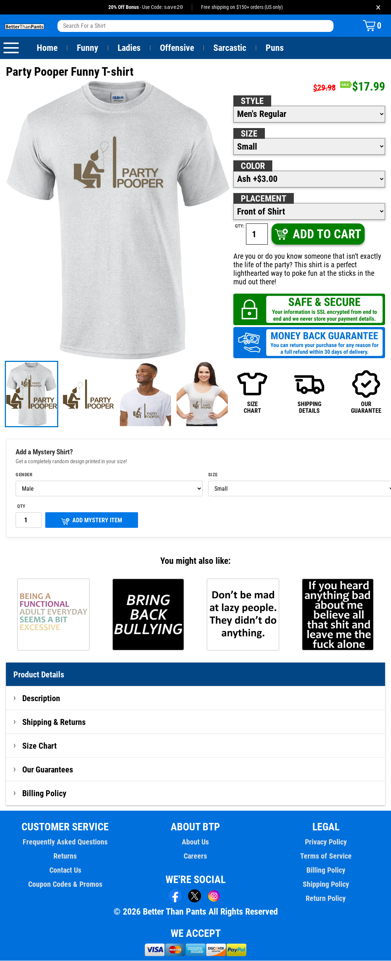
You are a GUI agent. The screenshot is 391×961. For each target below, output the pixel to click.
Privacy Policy (326, 842)
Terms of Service (325, 856)
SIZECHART (252, 392)
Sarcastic (230, 48)
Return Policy (326, 898)
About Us (195, 842)
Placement (263, 199)
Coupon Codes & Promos (65, 884)
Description (41, 698)
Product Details (39, 675)
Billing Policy (44, 793)
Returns (65, 856)
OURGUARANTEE (366, 392)
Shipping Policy (326, 884)
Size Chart (39, 746)
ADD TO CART (318, 234)
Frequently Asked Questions (65, 842)
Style (252, 101)
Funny (87, 48)
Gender (24, 475)
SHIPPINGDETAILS (309, 392)
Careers (195, 856)
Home (47, 48)
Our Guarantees (48, 770)
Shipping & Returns (54, 722)
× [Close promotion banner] (378, 7)
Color (253, 166)
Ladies (129, 48)
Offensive (177, 48)
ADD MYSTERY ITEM (91, 521)
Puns (275, 48)
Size (249, 134)
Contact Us (65, 870)
